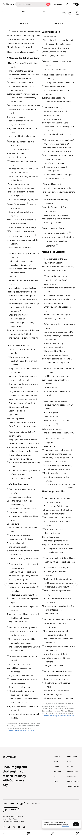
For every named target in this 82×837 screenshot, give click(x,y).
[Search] (30, 4)
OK (76, 824)
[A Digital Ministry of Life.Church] (41, 802)
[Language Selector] (67, 4)
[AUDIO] (64, 13)
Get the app (58, 4)
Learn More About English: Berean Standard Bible (58, 716)
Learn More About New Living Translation (20, 730)
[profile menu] (75, 4)
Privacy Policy (7, 819)
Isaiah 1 (10, 12)
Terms (15, 819)
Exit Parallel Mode (77, 12)
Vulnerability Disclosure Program (13, 821)
